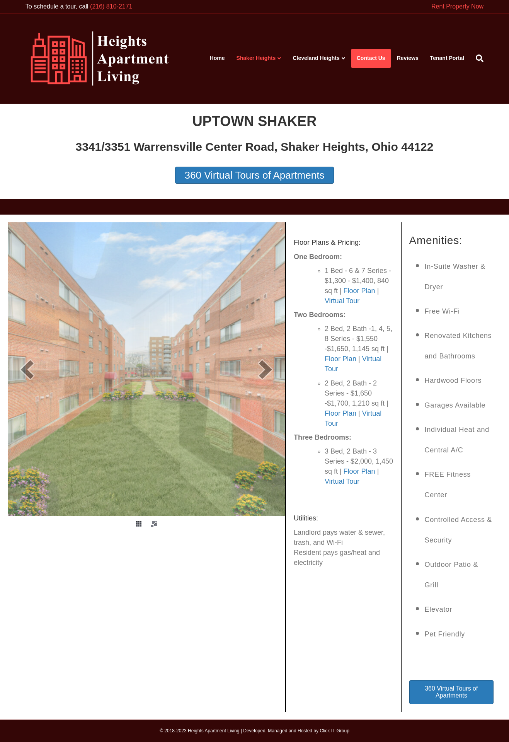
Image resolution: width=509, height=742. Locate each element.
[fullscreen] (154, 524)
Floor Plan (359, 291)
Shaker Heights (256, 58)
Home (217, 58)
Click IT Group (334, 730)
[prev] (27, 369)
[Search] (476, 58)
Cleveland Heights (316, 58)
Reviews (408, 58)
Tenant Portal (447, 58)
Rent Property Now (457, 6)
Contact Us (371, 58)
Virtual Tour (342, 301)
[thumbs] (138, 524)
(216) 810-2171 (111, 6)
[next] (265, 369)
